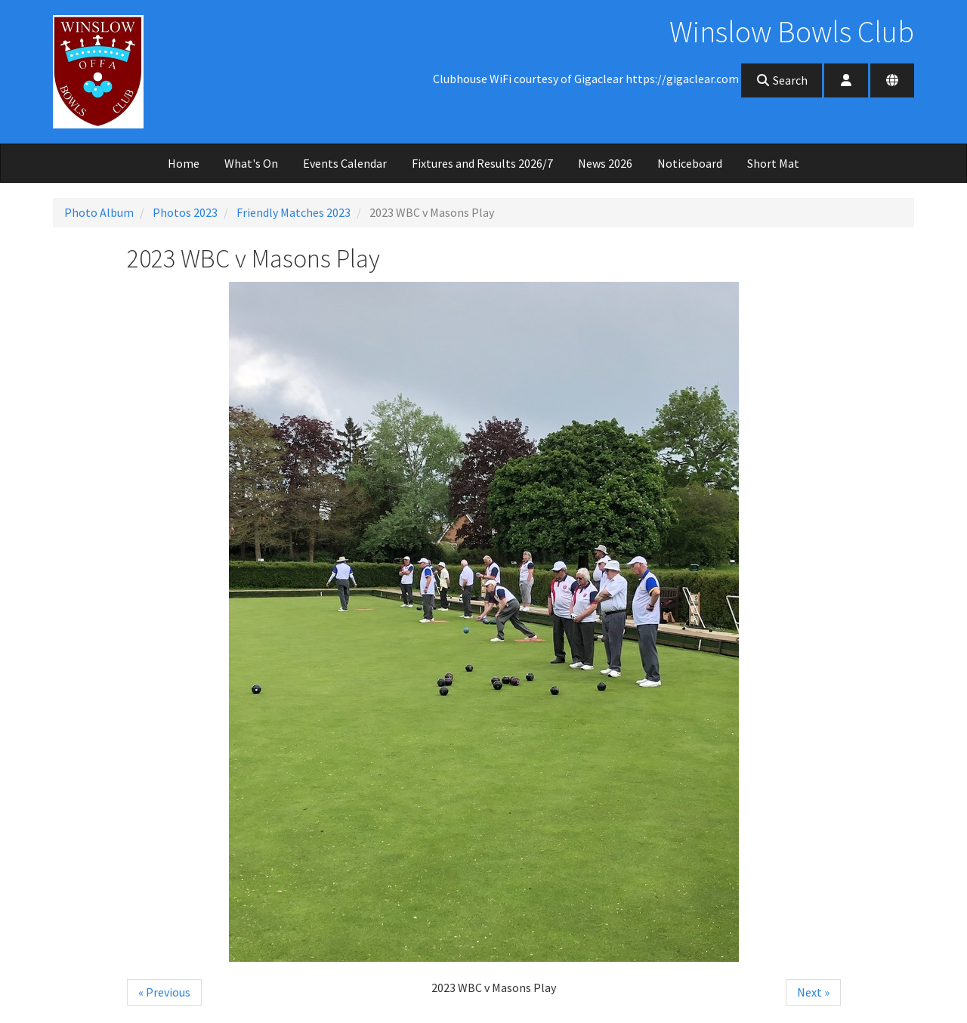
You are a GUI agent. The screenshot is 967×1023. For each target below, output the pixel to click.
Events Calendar (345, 163)
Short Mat (773, 163)
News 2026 (605, 163)
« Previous (164, 992)
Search (781, 80)
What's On (251, 163)
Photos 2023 (185, 212)
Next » (813, 992)
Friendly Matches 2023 (293, 212)
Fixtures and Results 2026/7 (482, 163)
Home (183, 163)
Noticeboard (689, 163)
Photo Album (99, 212)
